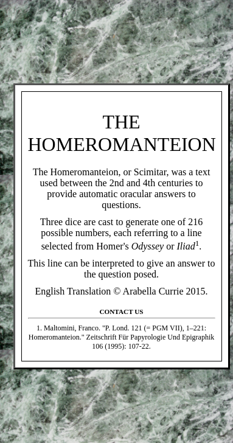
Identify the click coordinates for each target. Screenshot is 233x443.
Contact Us (121, 311)
